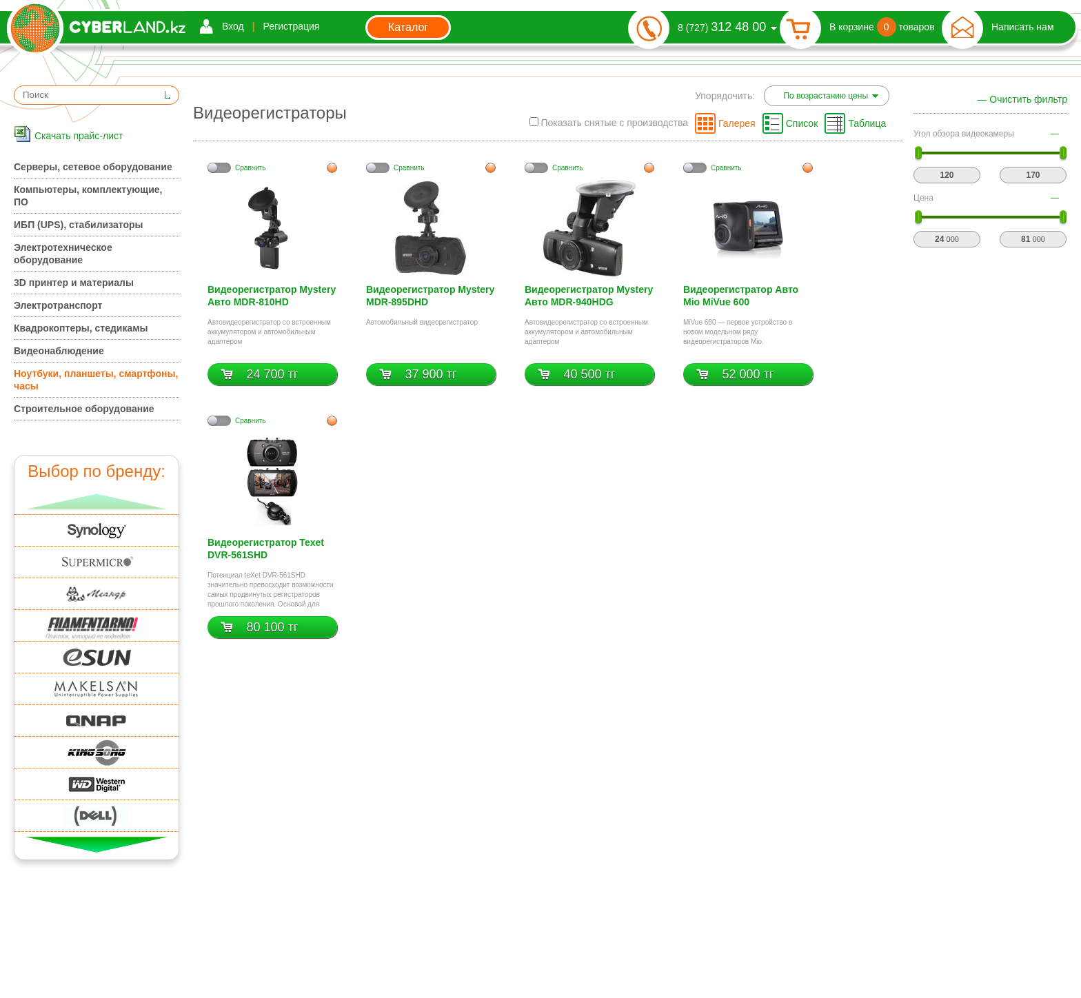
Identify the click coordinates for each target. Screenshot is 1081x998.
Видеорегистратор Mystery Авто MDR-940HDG (589, 295)
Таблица (867, 123)
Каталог (408, 27)
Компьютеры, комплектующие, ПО (88, 195)
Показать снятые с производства (608, 122)
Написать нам (1022, 26)
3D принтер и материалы (74, 282)
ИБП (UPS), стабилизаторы (78, 224)
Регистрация (291, 26)
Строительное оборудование (84, 408)
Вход (233, 26)
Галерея (737, 123)
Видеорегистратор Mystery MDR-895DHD (430, 295)
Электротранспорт (58, 305)
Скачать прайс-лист (78, 135)
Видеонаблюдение (59, 350)
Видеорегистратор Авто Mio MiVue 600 (740, 295)
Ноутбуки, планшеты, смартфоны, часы (96, 379)
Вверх (97, 501)
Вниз (97, 845)
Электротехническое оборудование (63, 253)
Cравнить (250, 168)
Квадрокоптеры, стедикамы (81, 328)
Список (802, 123)
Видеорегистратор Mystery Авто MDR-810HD (272, 295)
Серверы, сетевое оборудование (93, 166)
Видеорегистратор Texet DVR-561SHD (266, 548)
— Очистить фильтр (1022, 99)
